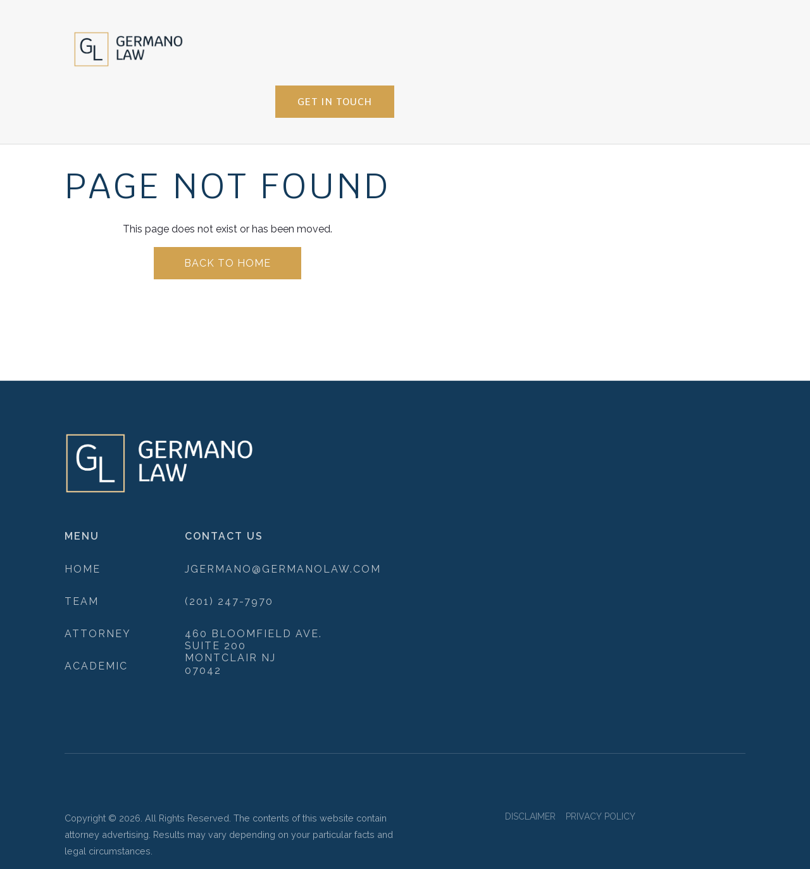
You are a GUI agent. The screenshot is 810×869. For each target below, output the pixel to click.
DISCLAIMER (530, 816)
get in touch (334, 101)
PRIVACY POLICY (600, 816)
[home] (128, 46)
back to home (227, 263)
